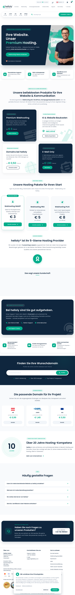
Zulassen (54, 590)
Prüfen (62, 372)
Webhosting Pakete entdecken (17, 54)
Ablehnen (45, 590)
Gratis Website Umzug (56, 569)
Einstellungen (19, 590)
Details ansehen (13, 224)
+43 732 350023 (31, 555)
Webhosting (24, 6)
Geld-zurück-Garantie (56, 566)
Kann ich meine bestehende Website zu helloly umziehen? (37, 483)
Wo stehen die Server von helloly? (37, 497)
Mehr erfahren (12, 133)
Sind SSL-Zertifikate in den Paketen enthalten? (37, 503)
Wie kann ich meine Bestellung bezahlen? (37, 490)
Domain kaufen (54, 553)
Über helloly (60, 6)
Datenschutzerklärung (56, 564)
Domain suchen (13, 167)
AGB (51, 561)
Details (13, 422)
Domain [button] (68, 6)
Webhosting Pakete (50, 136)
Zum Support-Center (14, 328)
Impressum (53, 558)
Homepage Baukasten (34, 6)
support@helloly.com (32, 559)
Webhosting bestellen (56, 556)
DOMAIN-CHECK (66, 14)
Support (53, 6)
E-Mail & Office (45, 6)
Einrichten (47, 167)
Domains (17, 6)
